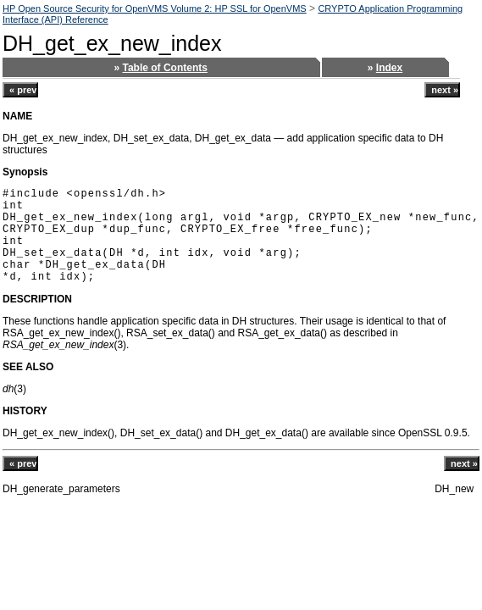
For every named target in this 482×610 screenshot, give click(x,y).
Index (389, 68)
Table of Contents (165, 68)
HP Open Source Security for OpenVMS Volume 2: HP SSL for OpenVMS (155, 8)
